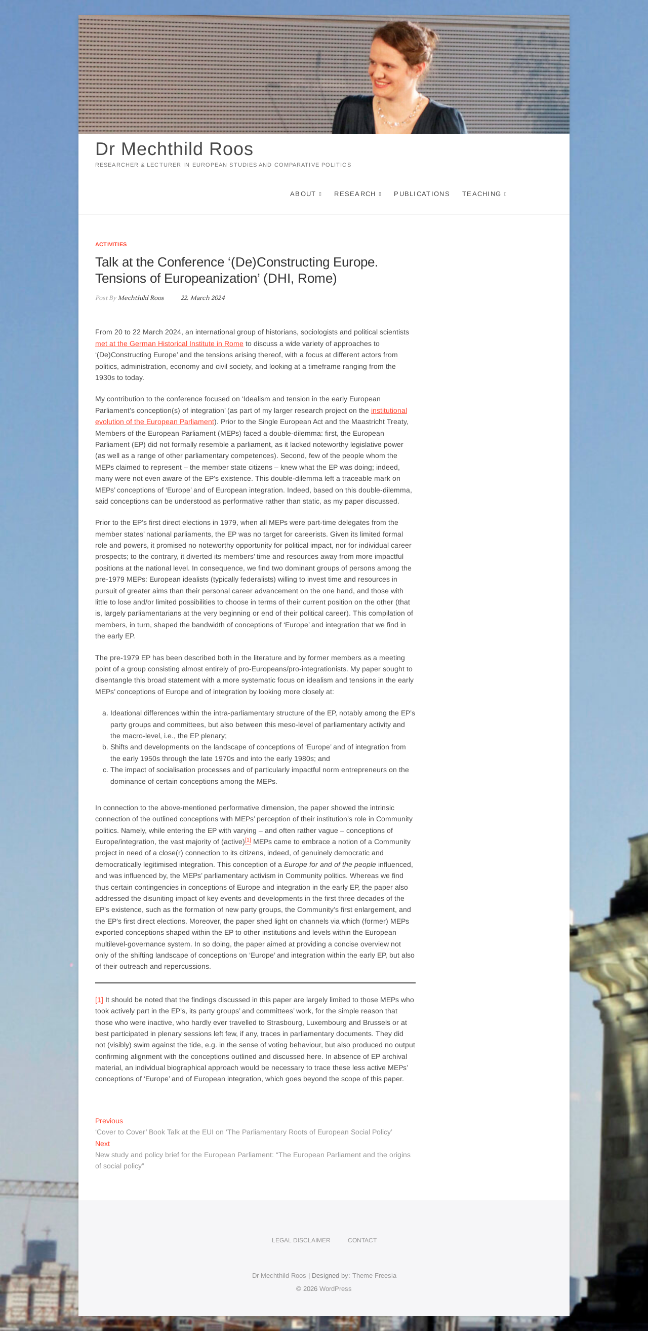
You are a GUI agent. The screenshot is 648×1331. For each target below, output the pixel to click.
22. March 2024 (198, 298)
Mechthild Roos (140, 298)
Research (355, 194)
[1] (99, 1000)
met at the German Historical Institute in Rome (169, 343)
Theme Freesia (374, 1275)
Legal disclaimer (301, 1240)
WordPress (335, 1288)
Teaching (481, 194)
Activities (111, 244)
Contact (362, 1240)
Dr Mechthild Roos (174, 148)
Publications (422, 194)
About (303, 194)
